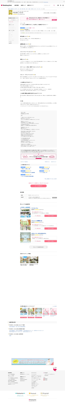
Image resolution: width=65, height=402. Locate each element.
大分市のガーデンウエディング (38, 330)
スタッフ (53, 30)
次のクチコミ (53, 161)
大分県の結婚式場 (12, 326)
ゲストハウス (15, 11)
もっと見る (55, 306)
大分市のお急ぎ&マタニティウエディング (15, 331)
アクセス (10, 41)
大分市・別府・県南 (20, 11)
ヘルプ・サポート (34, 386)
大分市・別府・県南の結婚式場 (20, 326)
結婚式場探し (16, 5)
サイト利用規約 (34, 381)
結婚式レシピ (23, 5)
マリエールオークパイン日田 (46, 315)
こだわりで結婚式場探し (11, 379)
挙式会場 (22, 30)
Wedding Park (32, 400)
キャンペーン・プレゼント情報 (36, 379)
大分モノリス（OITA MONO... (38, 315)
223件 (21, 14)
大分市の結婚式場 (12, 330)
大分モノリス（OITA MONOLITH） (38, 233)
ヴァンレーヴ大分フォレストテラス (53, 315)
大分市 (27, 11)
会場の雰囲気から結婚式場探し (12, 380)
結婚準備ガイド (22, 378)
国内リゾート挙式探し (11, 375)
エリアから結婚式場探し (11, 374)
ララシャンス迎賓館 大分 (36, 220)
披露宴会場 (27, 30)
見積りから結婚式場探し (11, 381)
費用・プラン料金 (11, 30)
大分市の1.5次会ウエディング (27, 331)
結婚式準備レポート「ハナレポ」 (25, 374)
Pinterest (46, 378)
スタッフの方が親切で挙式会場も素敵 (27, 176)
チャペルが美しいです (43, 172)
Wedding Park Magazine (23, 379)
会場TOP (10, 43)
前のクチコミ (48, 161)
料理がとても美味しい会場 (26, 168)
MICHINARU (46, 375)
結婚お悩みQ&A (22, 380)
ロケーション (47, 30)
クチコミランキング (11, 376)
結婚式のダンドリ (30, 5)
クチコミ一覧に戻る (24, 161)
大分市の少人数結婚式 (19, 330)
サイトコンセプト (34, 374)
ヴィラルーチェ (34, 208)
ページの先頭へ (55, 369)
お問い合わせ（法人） (35, 385)
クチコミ (11, 21)
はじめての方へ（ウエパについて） (37, 375)
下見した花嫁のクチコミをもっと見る (51, 178)
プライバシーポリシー (35, 380)
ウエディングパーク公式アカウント (50, 374)
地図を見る (55, 197)
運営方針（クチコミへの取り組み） (37, 376)
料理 (42, 30)
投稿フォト (11, 24)
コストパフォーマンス (35, 30)
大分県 (25, 11)
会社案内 (33, 387)
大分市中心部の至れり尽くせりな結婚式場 (28, 172)
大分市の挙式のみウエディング (28, 330)
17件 (24, 14)
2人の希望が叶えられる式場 (44, 168)
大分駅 (10, 335)
